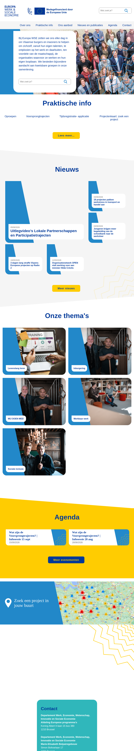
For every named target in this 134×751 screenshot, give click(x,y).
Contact (126, 25)
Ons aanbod (65, 25)
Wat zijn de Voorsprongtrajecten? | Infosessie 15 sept (23, 533)
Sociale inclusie (34, 449)
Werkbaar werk (99, 399)
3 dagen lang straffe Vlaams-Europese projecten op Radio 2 (25, 264)
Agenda (112, 25)
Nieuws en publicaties (90, 25)
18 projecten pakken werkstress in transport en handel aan (107, 201)
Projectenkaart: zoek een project (121, 118)
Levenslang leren (34, 349)
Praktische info (44, 25)
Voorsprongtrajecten (43, 116)
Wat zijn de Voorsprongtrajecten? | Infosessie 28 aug (86, 533)
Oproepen (8, 116)
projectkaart (67, 600)
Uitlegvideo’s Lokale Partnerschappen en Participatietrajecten (46, 211)
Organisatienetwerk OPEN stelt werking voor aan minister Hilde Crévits (65, 264)
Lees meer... (66, 134)
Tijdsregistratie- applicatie (82, 118)
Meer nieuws (66, 287)
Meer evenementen (66, 557)
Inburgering (99, 349)
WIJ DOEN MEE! (34, 399)
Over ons (25, 25)
